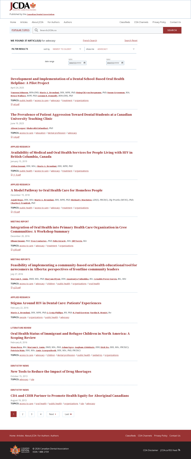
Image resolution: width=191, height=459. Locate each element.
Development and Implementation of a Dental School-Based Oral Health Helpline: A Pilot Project (67, 80)
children (51, 283)
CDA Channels (141, 22)
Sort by (47, 49)
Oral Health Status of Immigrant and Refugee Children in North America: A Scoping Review (70, 335)
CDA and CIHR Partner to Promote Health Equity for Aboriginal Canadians (70, 395)
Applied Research (20, 146)
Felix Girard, (59, 240)
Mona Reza (16, 347)
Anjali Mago (17, 199)
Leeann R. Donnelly (47, 95)
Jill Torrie (77, 240)
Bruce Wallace (18, 95)
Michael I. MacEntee (81, 199)
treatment (67, 100)
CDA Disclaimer (150, 450)
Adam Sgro (67, 347)
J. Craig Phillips (55, 312)
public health (25, 100)
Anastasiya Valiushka (77, 278)
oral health (94, 283)
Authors (68, 22)
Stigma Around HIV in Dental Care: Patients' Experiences (56, 303)
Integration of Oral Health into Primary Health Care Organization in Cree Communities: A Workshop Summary (69, 229)
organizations (82, 100)
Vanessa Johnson (19, 92)
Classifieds (125, 22)
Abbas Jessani (18, 166)
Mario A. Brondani (49, 92)
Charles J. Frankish (20, 203)
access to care (42, 100)
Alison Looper (18, 128)
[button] (20, 30)
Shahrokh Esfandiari (37, 128)
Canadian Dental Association (40, 14)
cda (32, 379)
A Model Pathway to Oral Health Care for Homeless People (57, 190)
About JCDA (37, 22)
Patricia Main (18, 350)
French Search (90, 40)
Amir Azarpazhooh (46, 350)
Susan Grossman (116, 92)
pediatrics (97, 355)
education (40, 132)
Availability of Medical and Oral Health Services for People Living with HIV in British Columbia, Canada (72, 154)
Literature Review (21, 327)
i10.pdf (16, 211)
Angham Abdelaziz (84, 347)
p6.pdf (16, 104)
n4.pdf (16, 137)
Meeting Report (20, 221)
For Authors (54, 22)
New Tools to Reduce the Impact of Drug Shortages (51, 371)
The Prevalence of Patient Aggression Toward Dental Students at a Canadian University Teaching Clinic (71, 116)
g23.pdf (17, 287)
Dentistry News (20, 365)
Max (108, 59)
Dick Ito (105, 347)
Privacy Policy (159, 22)
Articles (24, 22)
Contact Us (175, 22)
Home (13, 22)
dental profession (57, 132)
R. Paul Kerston (81, 312)
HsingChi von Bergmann (88, 92)
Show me (90, 49)
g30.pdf (17, 249)
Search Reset (131, 40)
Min (70, 59)
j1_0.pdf (17, 174)
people (22, 317)
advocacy (55, 100)
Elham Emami (18, 240)
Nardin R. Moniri (98, 312)
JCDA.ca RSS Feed (168, 450)
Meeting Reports (20, 259)
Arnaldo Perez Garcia (105, 278)
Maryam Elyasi (52, 278)
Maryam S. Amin (19, 278)
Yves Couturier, (39, 240)
